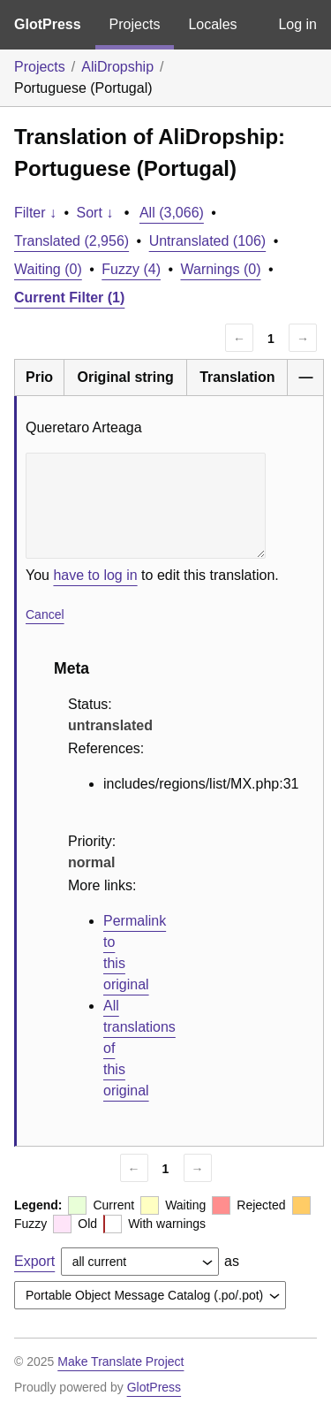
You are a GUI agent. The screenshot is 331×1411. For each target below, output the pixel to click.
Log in (297, 24)
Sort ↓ (95, 212)
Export (34, 1261)
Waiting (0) (48, 269)
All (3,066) (171, 212)
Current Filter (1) (69, 297)
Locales (212, 24)
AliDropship (117, 66)
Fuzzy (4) (131, 269)
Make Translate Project (120, 1361)
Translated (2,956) (71, 240)
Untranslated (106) (208, 240)
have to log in (95, 575)
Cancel (45, 614)
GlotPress (47, 24)
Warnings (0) (220, 269)
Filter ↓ (35, 212)
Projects (135, 24)
